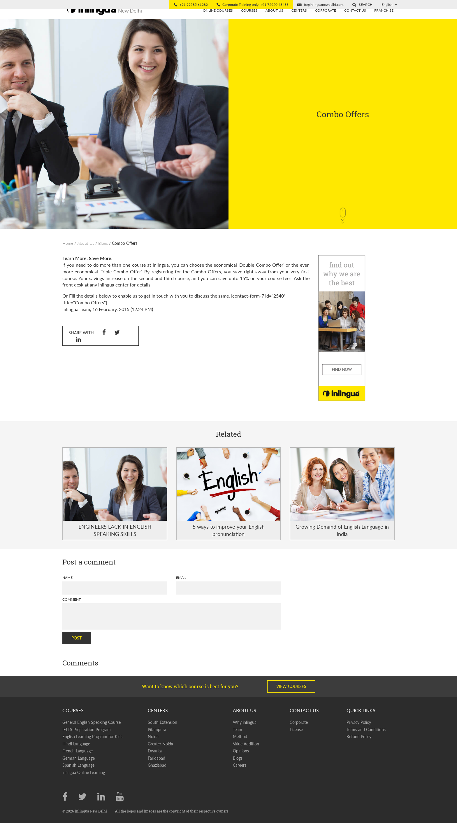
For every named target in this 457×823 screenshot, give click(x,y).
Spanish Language (78, 765)
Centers (299, 20)
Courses (249, 20)
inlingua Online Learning (83, 772)
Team (237, 729)
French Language (77, 750)
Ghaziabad (157, 765)
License (296, 729)
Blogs (103, 243)
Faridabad (156, 758)
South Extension (162, 722)
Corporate (325, 20)
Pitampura (157, 729)
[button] (362, 4)
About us (274, 20)
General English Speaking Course (91, 722)
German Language (78, 758)
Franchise (383, 20)
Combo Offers (124, 243)
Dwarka (155, 750)
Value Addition (246, 743)
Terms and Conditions (366, 729)
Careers (239, 765)
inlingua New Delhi (91, 811)
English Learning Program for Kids (92, 736)
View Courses (291, 686)
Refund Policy (359, 736)
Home (67, 243)
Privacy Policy (359, 722)
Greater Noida (160, 743)
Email (181, 577)
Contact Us (355, 20)
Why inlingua (244, 722)
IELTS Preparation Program (86, 729)
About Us (85, 243)
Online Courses (218, 20)
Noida (153, 736)
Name (67, 577)
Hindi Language (76, 743)
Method (240, 736)
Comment (71, 599)
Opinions (241, 750)
